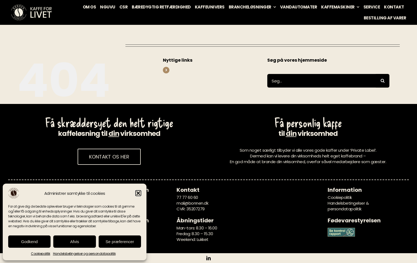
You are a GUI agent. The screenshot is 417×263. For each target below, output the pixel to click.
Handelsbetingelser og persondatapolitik (84, 253)
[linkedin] (208, 258)
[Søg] (382, 81)
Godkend (29, 241)
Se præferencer (119, 241)
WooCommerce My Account (198, 70)
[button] (138, 193)
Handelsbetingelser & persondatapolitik (348, 206)
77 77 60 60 (187, 197)
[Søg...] (321, 81)
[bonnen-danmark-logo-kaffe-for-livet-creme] (31, 6)
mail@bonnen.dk (192, 203)
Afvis (74, 241)
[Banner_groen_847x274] (341, 230)
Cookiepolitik (40, 253)
